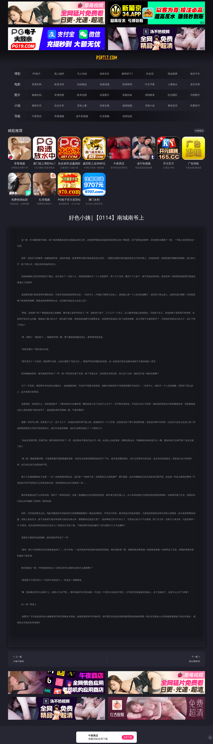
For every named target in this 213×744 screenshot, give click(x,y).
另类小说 (150, 105)
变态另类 (195, 84)
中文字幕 (150, 84)
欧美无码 (59, 84)
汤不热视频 (82, 116)
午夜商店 (37, 116)
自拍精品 (82, 84)
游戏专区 (104, 73)
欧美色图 (82, 95)
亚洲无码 (37, 84)
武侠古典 (104, 105)
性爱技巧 (195, 105)
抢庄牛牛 (195, 73)
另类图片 (195, 95)
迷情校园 (127, 105)
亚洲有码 (127, 84)
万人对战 (82, 73)
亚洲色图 (59, 95)
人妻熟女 (172, 84)
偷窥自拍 (37, 95)
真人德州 (59, 73)
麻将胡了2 (127, 73)
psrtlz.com (106, 58)
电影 (17, 84)
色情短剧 (127, 116)
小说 (17, 105)
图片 (17, 95)
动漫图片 (104, 95)
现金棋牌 (172, 73)
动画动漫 (104, 84)
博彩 (17, 74)
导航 (17, 116)
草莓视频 (59, 116)
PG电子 (37, 73)
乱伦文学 (59, 105)
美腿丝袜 (127, 95)
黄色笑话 (172, 105)
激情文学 (37, 105)
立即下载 (127, 737)
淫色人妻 (82, 105)
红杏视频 (104, 116)
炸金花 (149, 73)
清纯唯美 (150, 95)
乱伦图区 (172, 95)
